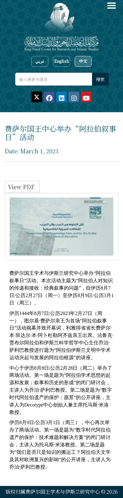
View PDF (22, 187)
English (61, 61)
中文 (83, 61)
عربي (40, 61)
